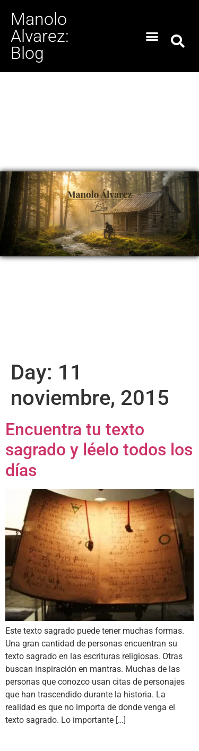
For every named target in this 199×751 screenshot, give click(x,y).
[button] (152, 36)
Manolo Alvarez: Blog (40, 36)
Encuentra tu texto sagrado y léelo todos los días (99, 449)
